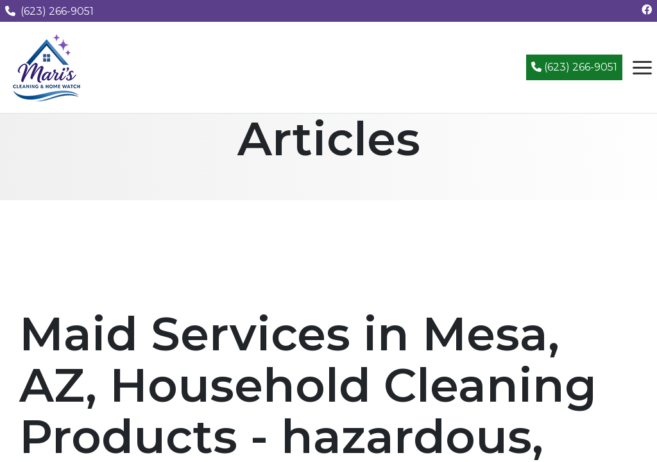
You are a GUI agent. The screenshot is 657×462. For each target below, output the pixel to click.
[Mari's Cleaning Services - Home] (47, 66)
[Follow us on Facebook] (647, 10)
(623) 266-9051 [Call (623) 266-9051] (574, 67)
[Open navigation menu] (642, 67)
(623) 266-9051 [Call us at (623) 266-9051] (49, 11)
